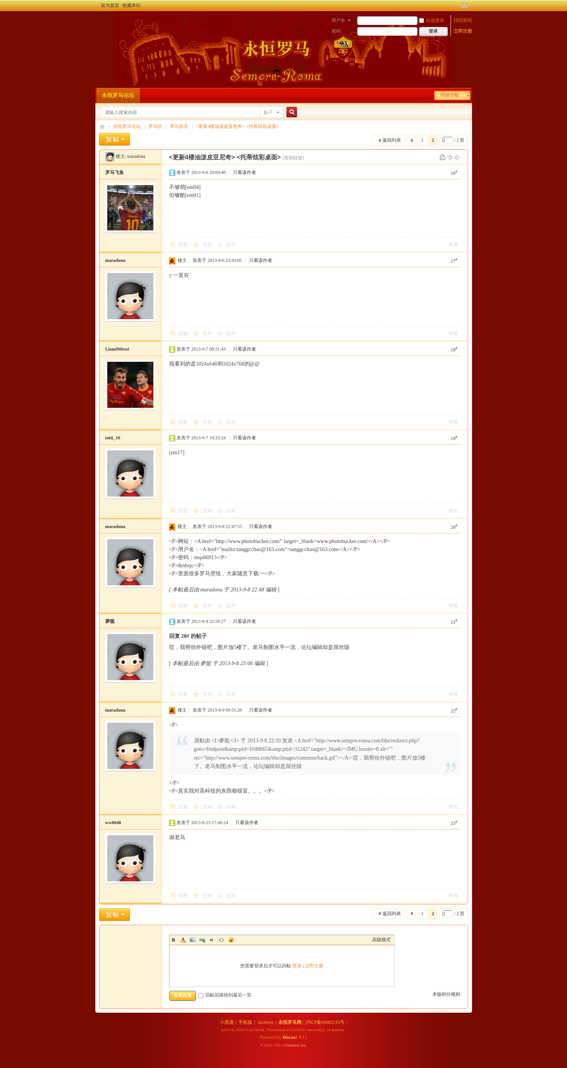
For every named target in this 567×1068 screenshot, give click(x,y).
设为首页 (110, 5)
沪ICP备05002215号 (325, 1022)
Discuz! (290, 1037)
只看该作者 (244, 172)
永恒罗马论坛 (118, 95)
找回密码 (463, 20)
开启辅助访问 (457, 5)
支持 (208, 244)
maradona (136, 156)
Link (202, 940)
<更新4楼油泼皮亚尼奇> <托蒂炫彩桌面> (237, 126)
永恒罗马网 (289, 1022)
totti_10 (112, 437)
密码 (336, 31)
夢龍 (110, 621)
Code (221, 940)
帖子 (268, 112)
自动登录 (431, 20)
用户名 (338, 20)
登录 (296, 966)
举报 (453, 244)
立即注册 (463, 31)
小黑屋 (227, 1022)
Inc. (304, 1045)
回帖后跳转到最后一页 (224, 995)
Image (192, 940)
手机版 (245, 1022)
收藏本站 (131, 5)
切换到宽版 (463, 5)
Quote (212, 940)
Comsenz (292, 1045)
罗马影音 (179, 126)
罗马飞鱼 (114, 172)
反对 (231, 244)
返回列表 (391, 140)
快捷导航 (450, 95)
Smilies (231, 940)
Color (183, 940)
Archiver (265, 1022)
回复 (183, 244)
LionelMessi (117, 349)
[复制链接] (293, 158)
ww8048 (113, 822)
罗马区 (155, 126)
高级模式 (381, 939)
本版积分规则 (446, 994)
